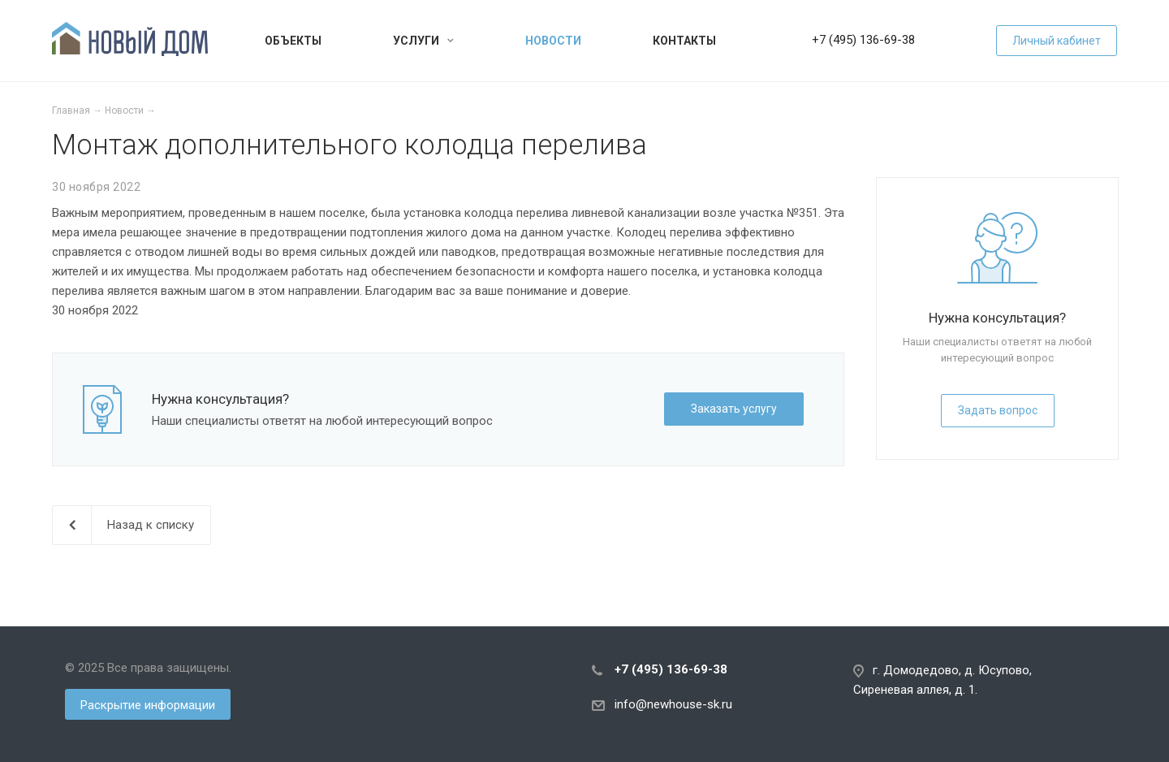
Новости (553, 40)
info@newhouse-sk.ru (673, 704)
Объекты (293, 40)
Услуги (423, 40)
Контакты (684, 40)
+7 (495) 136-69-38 (863, 39)
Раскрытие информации (147, 705)
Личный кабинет (1056, 40)
